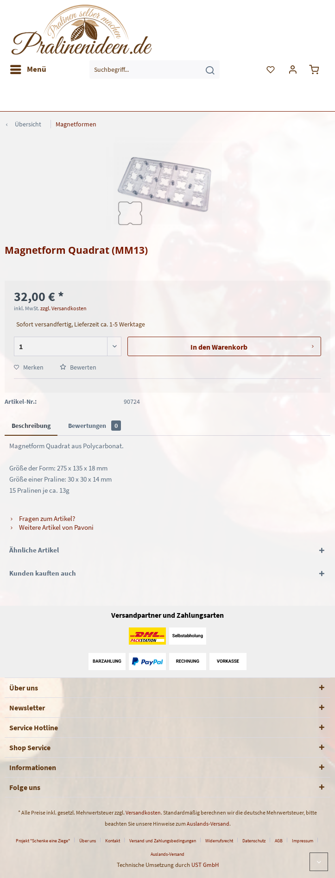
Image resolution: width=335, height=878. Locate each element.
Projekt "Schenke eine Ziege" (43, 841)
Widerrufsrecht (219, 841)
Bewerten (78, 367)
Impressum (302, 841)
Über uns (87, 841)
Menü (28, 68)
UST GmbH (205, 865)
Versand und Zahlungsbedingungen (162, 841)
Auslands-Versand (208, 823)
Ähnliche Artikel (34, 550)
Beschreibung (31, 425)
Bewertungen (94, 425)
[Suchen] (210, 69)
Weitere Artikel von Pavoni (51, 527)
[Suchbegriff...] (154, 69)
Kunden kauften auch (42, 573)
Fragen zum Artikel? (42, 518)
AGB (279, 841)
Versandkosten (143, 812)
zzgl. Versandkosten (63, 308)
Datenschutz (253, 841)
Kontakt (112, 841)
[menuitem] (28, 69)
